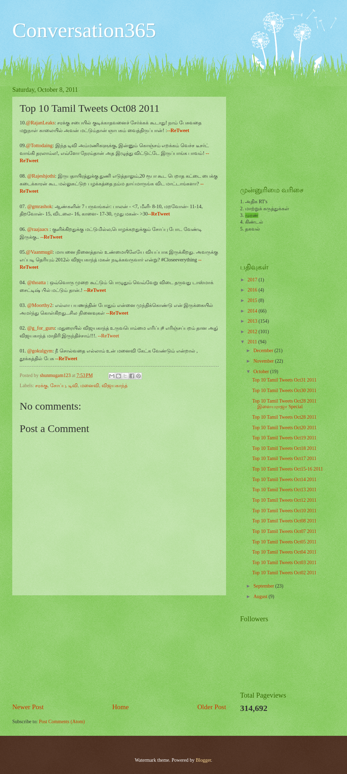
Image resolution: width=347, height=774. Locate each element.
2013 (252, 321)
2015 (252, 300)
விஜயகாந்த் (115, 385)
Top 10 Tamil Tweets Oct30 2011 (284, 390)
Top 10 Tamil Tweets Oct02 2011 (284, 572)
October (261, 371)
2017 (252, 279)
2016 (252, 290)
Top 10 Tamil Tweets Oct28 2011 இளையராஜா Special (284, 404)
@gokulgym (40, 351)
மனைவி (89, 385)
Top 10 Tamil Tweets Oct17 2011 (284, 458)
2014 (252, 311)
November (264, 361)
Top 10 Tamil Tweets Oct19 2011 (284, 437)
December (263, 350)
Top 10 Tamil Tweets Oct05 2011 (284, 541)
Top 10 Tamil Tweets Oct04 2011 (284, 552)
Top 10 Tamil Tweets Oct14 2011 (284, 479)
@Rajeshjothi (41, 176)
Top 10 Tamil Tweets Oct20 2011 (284, 427)
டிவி (73, 385)
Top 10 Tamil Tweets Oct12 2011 (284, 500)
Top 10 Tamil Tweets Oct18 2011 (284, 448)
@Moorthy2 (39, 305)
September (264, 586)
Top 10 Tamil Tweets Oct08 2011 (284, 520)
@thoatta (36, 282)
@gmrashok (39, 206)
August (260, 596)
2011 (252, 341)
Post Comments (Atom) (62, 721)
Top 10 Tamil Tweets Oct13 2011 (284, 489)
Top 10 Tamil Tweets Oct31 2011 (284, 380)
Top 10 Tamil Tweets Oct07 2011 (284, 531)
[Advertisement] (119, 648)
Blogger (203, 760)
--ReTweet (108, 335)
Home (120, 707)
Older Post (211, 707)
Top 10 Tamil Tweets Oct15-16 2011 (287, 469)
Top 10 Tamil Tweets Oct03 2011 (284, 562)
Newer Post (28, 707)
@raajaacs (37, 229)
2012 (252, 331)
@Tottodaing (39, 145)
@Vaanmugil (39, 252)
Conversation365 (84, 30)
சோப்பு (58, 385)
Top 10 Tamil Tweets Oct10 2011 (284, 510)
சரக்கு (41, 385)
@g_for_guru (41, 328)
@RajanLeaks (40, 122)
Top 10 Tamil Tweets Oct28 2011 (284, 417)
